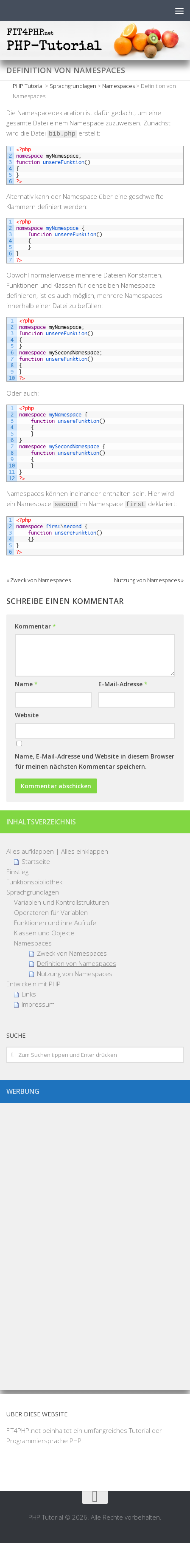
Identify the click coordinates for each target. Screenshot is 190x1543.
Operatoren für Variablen (51, 912)
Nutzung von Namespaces (74, 973)
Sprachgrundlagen (32, 892)
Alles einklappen (84, 851)
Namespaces (33, 943)
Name (26, 684)
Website (27, 715)
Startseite (36, 861)
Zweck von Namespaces (72, 953)
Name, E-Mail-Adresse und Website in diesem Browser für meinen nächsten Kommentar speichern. (94, 761)
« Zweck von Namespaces (38, 580)
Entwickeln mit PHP (33, 984)
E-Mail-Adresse (123, 684)
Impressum (38, 1004)
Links (29, 994)
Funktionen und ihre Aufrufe (55, 922)
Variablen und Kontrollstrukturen (61, 902)
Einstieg (17, 871)
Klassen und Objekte (44, 933)
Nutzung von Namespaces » (149, 580)
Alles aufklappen (30, 851)
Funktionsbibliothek (34, 882)
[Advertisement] (95, 1242)
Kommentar (35, 626)
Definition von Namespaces (76, 963)
